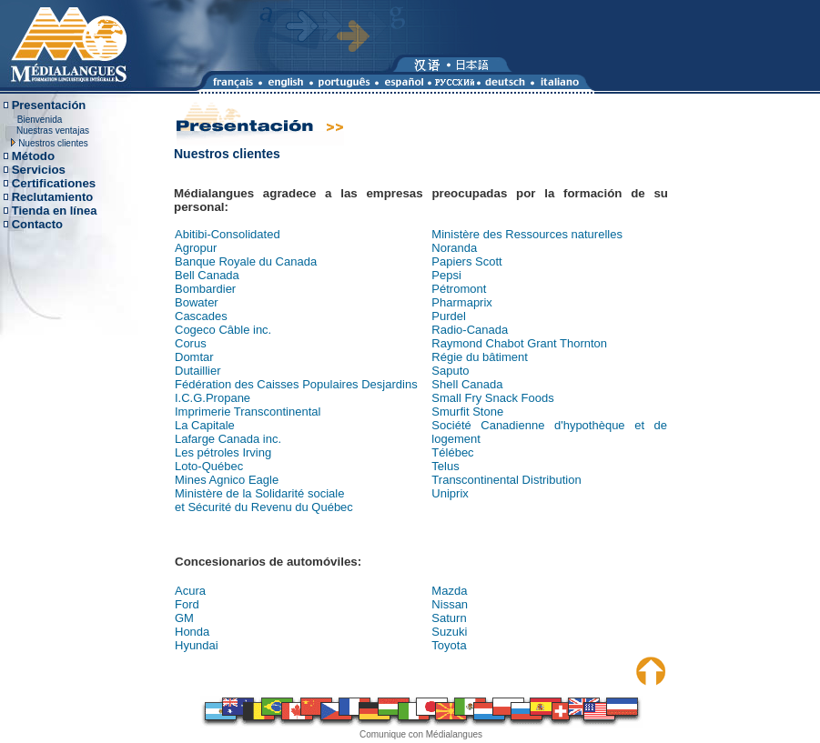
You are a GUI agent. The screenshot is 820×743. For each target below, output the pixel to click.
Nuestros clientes (53, 143)
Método (33, 156)
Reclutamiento (53, 197)
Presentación (49, 105)
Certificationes (54, 183)
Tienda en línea (54, 210)
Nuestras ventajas (52, 131)
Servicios (39, 169)
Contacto (37, 224)
